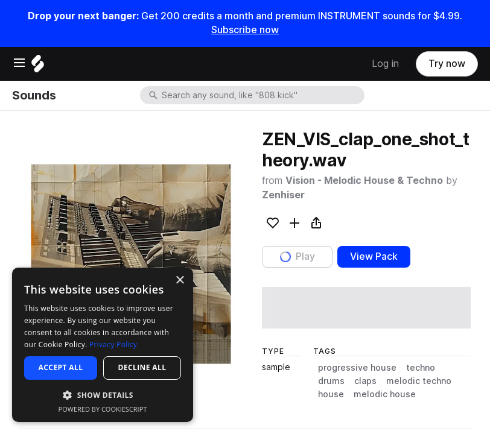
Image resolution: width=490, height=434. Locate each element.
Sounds (34, 95)
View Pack (374, 256)
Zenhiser (283, 195)
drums (331, 381)
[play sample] (366, 308)
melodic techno (418, 381)
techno (420, 368)
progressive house (357, 368)
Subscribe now (245, 30)
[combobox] (262, 95)
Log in (385, 63)
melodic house (385, 394)
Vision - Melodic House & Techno (364, 180)
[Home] (37, 67)
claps (365, 381)
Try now (446, 63)
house (331, 394)
